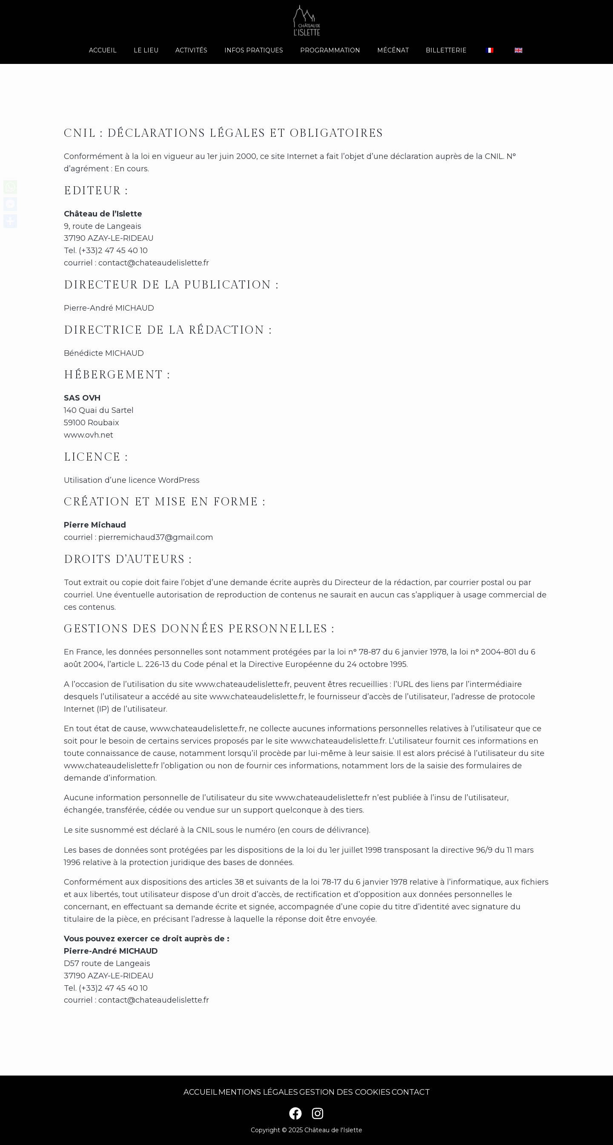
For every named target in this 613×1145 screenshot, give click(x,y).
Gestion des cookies (347, 1092)
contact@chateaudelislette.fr (153, 263)
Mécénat (388, 50)
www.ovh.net (88, 435)
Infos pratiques (258, 50)
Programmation (330, 50)
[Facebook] (295, 1113)
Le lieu (161, 50)
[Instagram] (317, 1113)
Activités (202, 50)
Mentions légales (255, 1092)
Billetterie (435, 50)
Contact (420, 1092)
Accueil (123, 50)
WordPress (179, 480)
